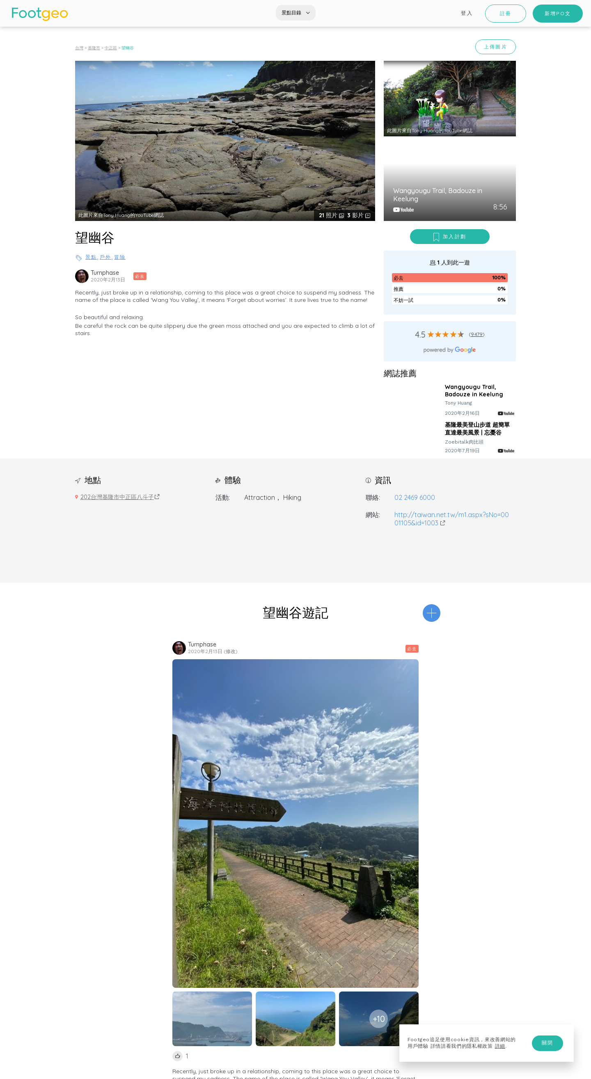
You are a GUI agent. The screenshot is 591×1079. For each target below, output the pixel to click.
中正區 (111, 48)
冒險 (120, 257)
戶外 (105, 257)
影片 (356, 215)
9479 (477, 334)
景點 (91, 257)
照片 (329, 215)
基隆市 (94, 48)
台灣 (79, 48)
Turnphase (105, 272)
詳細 (500, 1046)
